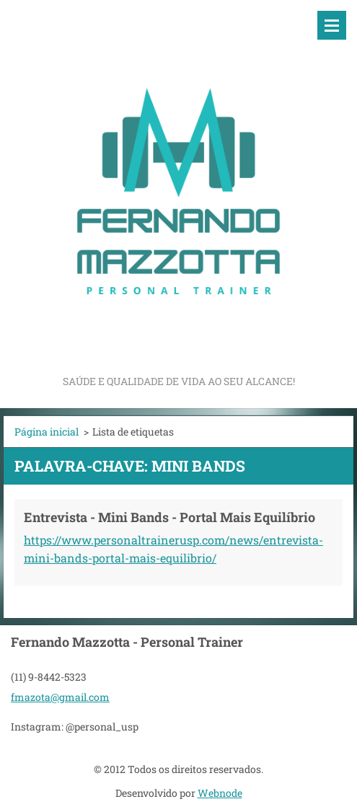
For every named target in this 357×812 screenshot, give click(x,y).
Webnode (220, 793)
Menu (331, 25)
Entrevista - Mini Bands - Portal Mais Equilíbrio (169, 517)
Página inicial (46, 431)
